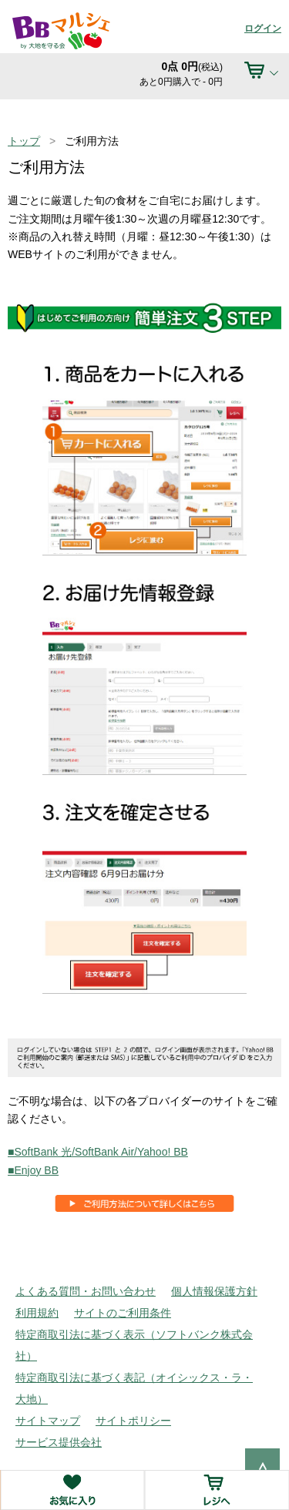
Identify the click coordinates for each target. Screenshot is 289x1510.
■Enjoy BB (33, 1170)
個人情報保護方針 (214, 1291)
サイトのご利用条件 (122, 1313)
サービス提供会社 (58, 1442)
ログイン (262, 28)
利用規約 (37, 1313)
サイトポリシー (133, 1420)
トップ (24, 141)
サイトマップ (47, 1420)
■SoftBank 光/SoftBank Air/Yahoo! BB (98, 1152)
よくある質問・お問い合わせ (85, 1291)
